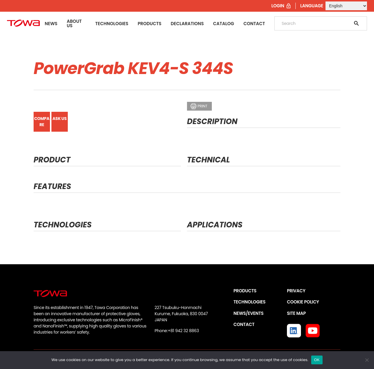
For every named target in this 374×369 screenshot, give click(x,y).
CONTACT (243, 324)
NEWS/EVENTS (248, 313)
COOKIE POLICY (303, 302)
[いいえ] (367, 360)
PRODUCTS (245, 291)
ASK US (60, 118)
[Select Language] (346, 5)
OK (317, 360)
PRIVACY (296, 291)
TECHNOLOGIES (249, 302)
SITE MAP (296, 313)
